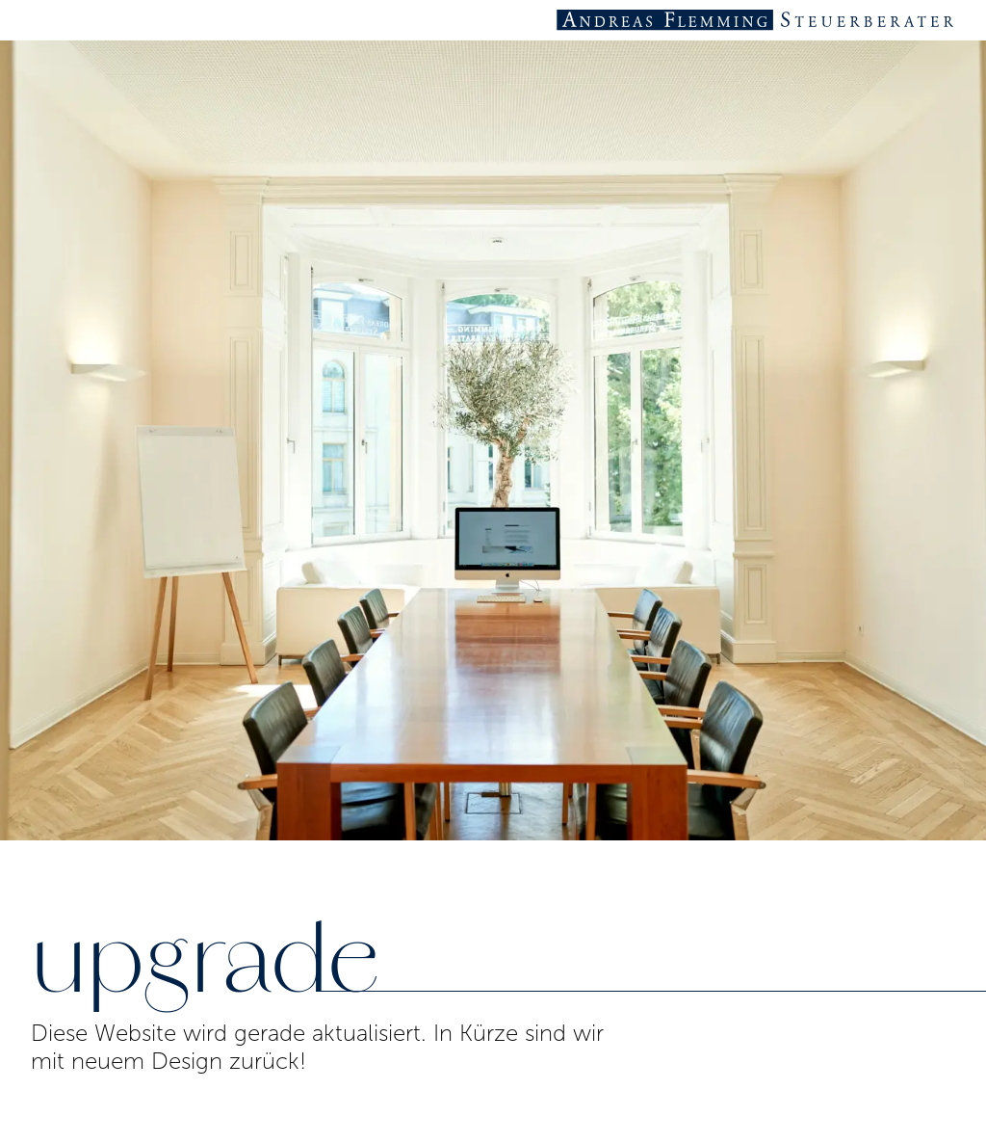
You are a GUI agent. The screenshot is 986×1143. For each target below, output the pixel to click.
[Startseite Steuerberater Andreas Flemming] (757, 20)
